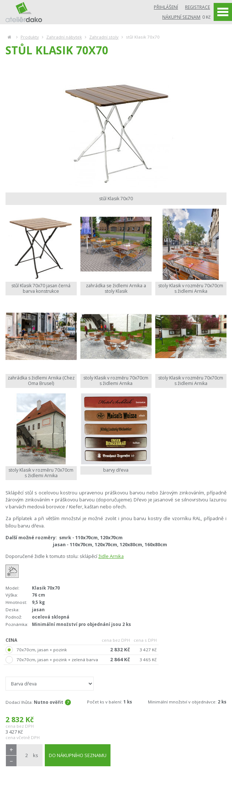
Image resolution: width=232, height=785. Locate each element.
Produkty (30, 37)
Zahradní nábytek (64, 37)
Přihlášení (166, 7)
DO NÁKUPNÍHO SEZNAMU (77, 755)
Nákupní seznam (181, 17)
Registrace (197, 7)
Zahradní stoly (104, 37)
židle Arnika (111, 556)
